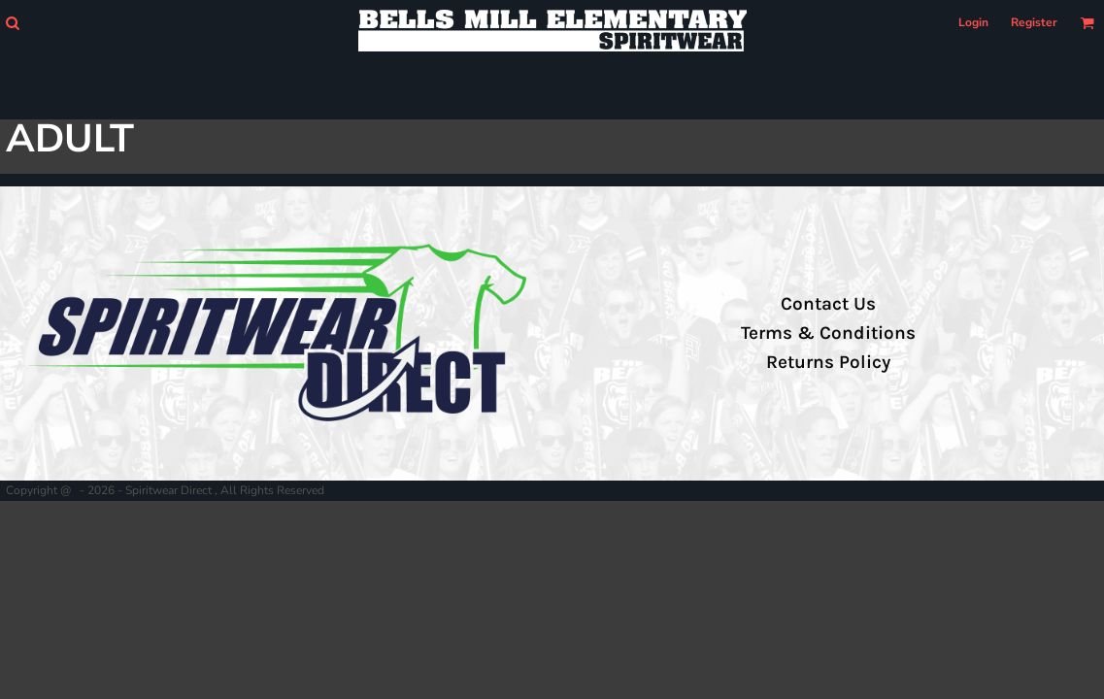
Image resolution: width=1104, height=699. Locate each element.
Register (1034, 22)
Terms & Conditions (828, 333)
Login (973, 22)
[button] (12, 23)
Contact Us (828, 304)
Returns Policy (828, 362)
